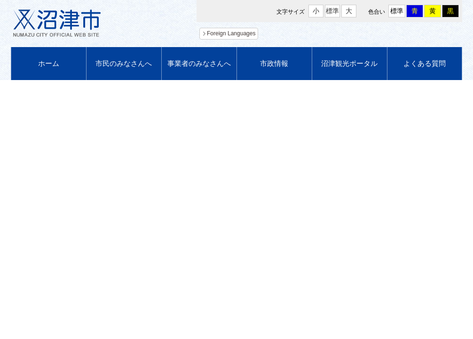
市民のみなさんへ (123, 63)
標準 (332, 11)
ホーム (48, 63)
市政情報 (274, 63)
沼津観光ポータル (349, 63)
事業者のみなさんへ (199, 63)
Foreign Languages (231, 33)
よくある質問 (424, 63)
